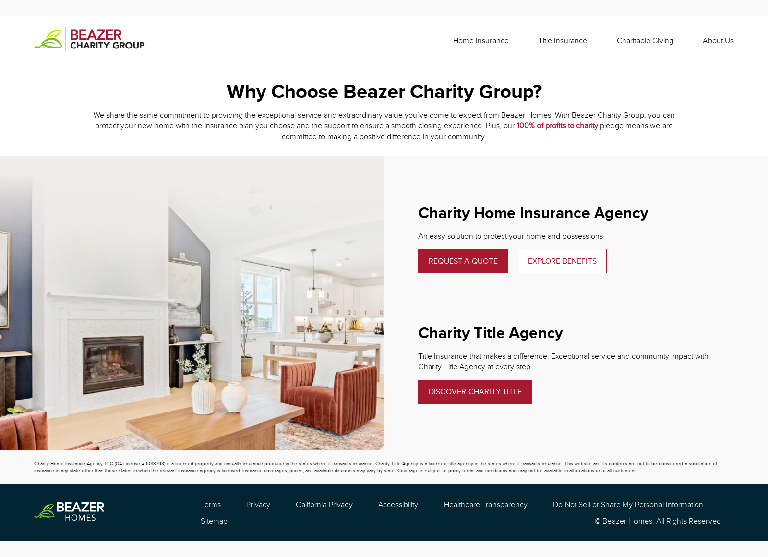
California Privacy (324, 504)
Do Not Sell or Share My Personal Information (628, 504)
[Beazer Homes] (69, 512)
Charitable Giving (645, 40)
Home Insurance (481, 40)
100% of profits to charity (557, 125)
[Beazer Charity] (89, 40)
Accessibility (398, 504)
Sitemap (214, 520)
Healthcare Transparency (486, 504)
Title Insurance (562, 40)
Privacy (258, 504)
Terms (211, 504)
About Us (718, 40)
